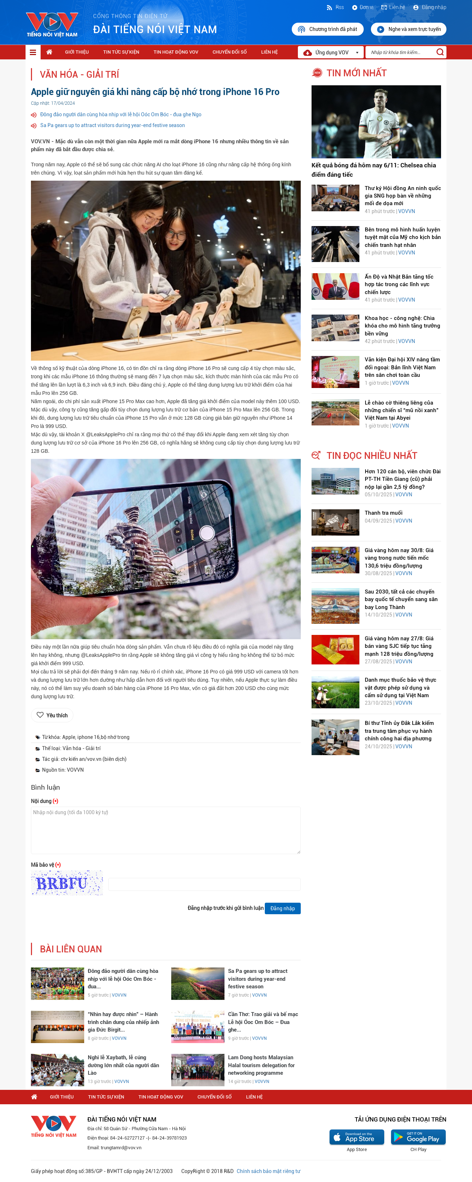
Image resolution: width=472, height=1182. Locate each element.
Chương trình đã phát (327, 29)
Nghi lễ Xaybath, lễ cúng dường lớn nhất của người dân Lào (123, 1065)
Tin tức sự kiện (121, 52)
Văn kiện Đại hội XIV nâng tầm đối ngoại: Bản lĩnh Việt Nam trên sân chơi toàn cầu (402, 367)
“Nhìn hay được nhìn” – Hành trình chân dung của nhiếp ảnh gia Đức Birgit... (123, 1022)
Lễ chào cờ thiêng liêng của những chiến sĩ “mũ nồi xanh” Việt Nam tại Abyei (402, 410)
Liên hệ (393, 7)
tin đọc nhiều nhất (372, 455)
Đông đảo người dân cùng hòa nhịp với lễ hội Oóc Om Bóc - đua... (123, 979)
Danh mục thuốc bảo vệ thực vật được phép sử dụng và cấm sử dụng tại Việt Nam (400, 688)
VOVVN (119, 995)
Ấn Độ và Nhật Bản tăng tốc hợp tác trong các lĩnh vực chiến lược (399, 285)
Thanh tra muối (384, 513)
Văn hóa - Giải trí (79, 74)
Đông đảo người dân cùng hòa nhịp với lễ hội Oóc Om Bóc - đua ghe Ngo (120, 114)
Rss (335, 7)
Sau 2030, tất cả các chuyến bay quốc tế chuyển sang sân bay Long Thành (401, 599)
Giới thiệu (77, 52)
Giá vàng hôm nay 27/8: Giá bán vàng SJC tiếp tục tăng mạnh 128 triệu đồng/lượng (399, 646)
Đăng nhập (429, 7)
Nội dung (44, 801)
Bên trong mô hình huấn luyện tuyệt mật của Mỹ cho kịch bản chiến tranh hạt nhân (403, 237)
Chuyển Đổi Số (230, 52)
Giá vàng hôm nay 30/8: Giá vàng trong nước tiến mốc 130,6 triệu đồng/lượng (399, 558)
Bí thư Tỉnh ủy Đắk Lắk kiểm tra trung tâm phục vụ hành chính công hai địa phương (399, 731)
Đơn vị (362, 7)
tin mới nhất (357, 73)
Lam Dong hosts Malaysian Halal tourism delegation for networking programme (261, 1065)
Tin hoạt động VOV (176, 52)
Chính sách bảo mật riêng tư (268, 1171)
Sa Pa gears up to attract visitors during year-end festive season (112, 125)
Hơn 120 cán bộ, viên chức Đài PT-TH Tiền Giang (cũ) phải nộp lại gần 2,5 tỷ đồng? (403, 479)
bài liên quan (71, 949)
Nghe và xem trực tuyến (408, 29)
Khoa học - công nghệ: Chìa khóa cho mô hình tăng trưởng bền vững (402, 326)
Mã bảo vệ (46, 865)
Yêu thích (57, 715)
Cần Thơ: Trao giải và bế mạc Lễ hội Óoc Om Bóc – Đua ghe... (263, 1022)
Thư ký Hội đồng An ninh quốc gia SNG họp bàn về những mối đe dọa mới (403, 196)
